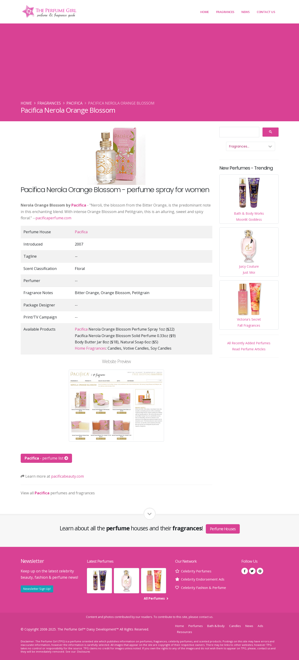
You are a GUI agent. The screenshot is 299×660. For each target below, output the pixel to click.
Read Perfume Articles (249, 349)
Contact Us (266, 12)
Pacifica (74, 103)
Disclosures (84, 651)
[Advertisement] (149, 65)
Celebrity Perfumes (197, 571)
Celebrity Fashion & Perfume (206, 587)
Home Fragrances (90, 348)
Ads (265, 626)
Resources (185, 632)
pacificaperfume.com (53, 217)
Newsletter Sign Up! (37, 589)
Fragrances (225, 12)
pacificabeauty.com (67, 476)
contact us (206, 617)
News (245, 12)
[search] (239, 132)
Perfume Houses (223, 529)
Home (204, 12)
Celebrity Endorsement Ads (204, 579)
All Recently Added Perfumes (248, 343)
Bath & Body (218, 626)
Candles (239, 626)
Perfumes (196, 626)
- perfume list (46, 458)
